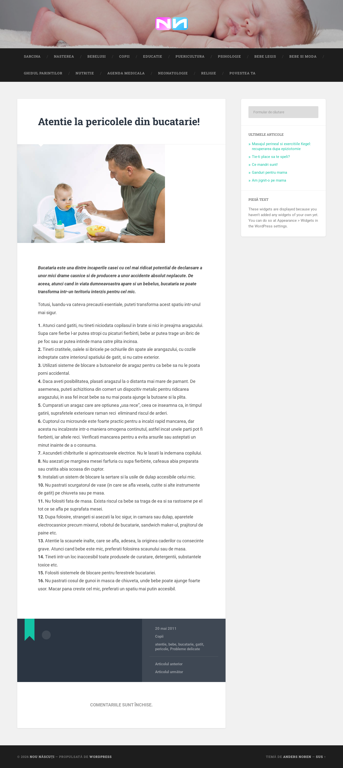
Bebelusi (96, 56)
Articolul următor (169, 672)
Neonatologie (173, 73)
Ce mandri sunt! (265, 164)
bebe (172, 644)
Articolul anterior (168, 664)
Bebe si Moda (303, 56)
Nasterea (64, 56)
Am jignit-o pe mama (269, 180)
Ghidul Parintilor (43, 73)
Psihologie (229, 56)
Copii (124, 56)
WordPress (100, 757)
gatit (199, 644)
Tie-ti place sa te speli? (271, 156)
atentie (160, 644)
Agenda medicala (126, 73)
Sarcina (32, 56)
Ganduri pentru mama (269, 172)
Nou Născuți (42, 757)
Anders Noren (297, 757)
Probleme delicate (185, 649)
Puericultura (190, 56)
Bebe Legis (265, 56)
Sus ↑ (321, 757)
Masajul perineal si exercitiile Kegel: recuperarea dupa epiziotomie (281, 146)
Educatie (152, 56)
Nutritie (85, 73)
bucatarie (186, 644)
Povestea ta (242, 73)
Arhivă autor (46, 635)
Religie (208, 73)
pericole (161, 649)
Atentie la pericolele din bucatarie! (119, 121)
